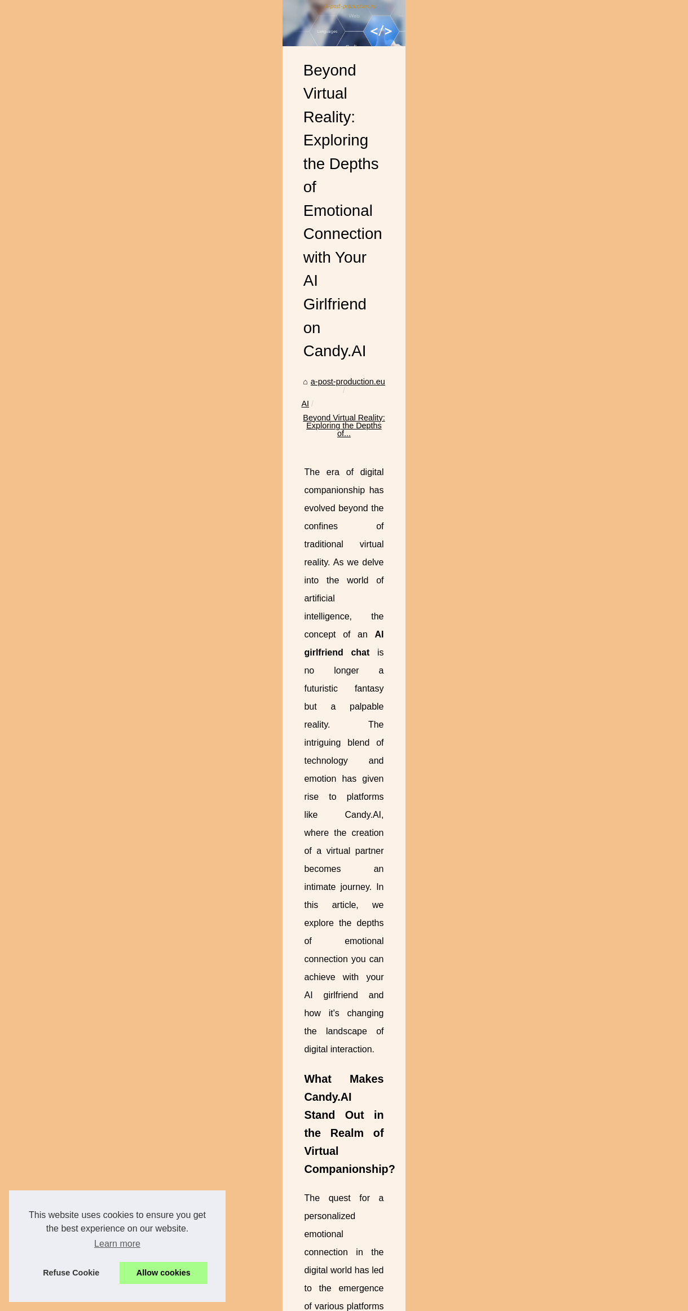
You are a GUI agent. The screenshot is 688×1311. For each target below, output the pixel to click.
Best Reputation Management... (77, 350)
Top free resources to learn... (71, 325)
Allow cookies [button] (163, 1272)
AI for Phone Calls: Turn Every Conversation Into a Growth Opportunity (378, 1244)
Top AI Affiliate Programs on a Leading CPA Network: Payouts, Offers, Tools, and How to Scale (420, 1225)
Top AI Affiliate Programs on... (73, 402)
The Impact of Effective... (64, 605)
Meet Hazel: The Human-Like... (76, 452)
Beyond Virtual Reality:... (64, 477)
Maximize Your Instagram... (69, 529)
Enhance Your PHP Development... (83, 631)
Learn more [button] (117, 1243)
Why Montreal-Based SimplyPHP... (82, 581)
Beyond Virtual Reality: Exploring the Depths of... (375, 408)
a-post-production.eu (223, 408)
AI (274, 408)
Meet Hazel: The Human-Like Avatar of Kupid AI (587, 1169)
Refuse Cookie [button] (71, 1272)
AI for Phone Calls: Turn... (66, 427)
